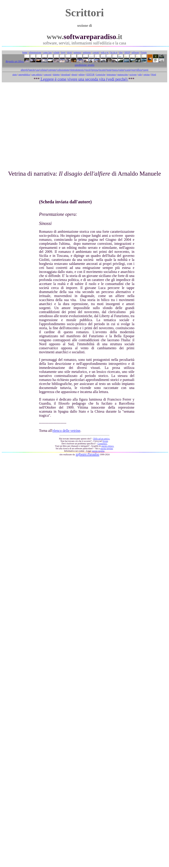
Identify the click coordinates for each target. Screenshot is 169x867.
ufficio (139, 70)
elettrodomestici (77, 70)
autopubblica (24, 74)
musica (115, 70)
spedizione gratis (84, 65)
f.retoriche (100, 74)
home (24, 52)
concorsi (47, 74)
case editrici (36, 74)
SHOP (127, 52)
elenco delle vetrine (66, 430)
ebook (74, 74)
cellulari (43, 70)
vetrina (146, 74)
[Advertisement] (84, 124)
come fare (47, 52)
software (135, 52)
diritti (69, 52)
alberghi (24, 70)
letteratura (111, 74)
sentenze (77, 52)
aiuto (14, 74)
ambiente (87, 52)
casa (37, 70)
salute (121, 70)
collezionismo (63, 70)
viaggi (145, 70)
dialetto (56, 74)
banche (32, 70)
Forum (144, 52)
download (65, 74)
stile (140, 74)
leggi (63, 52)
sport (133, 70)
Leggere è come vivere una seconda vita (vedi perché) (84, 79)
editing (81, 74)
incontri (102, 70)
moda (109, 70)
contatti (96, 52)
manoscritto (122, 74)
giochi (88, 70)
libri (121, 52)
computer (52, 70)
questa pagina (106, 448)
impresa (94, 70)
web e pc (105, 52)
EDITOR (90, 74)
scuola (128, 70)
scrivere (133, 74)
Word (153, 74)
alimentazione (35, 52)
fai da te (113, 52)
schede (56, 52)
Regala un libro (15, 61)
